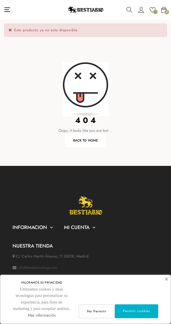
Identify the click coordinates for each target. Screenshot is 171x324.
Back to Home (85, 140)
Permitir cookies (136, 310)
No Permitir (96, 311)
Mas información (42, 315)
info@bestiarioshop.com (38, 267)
